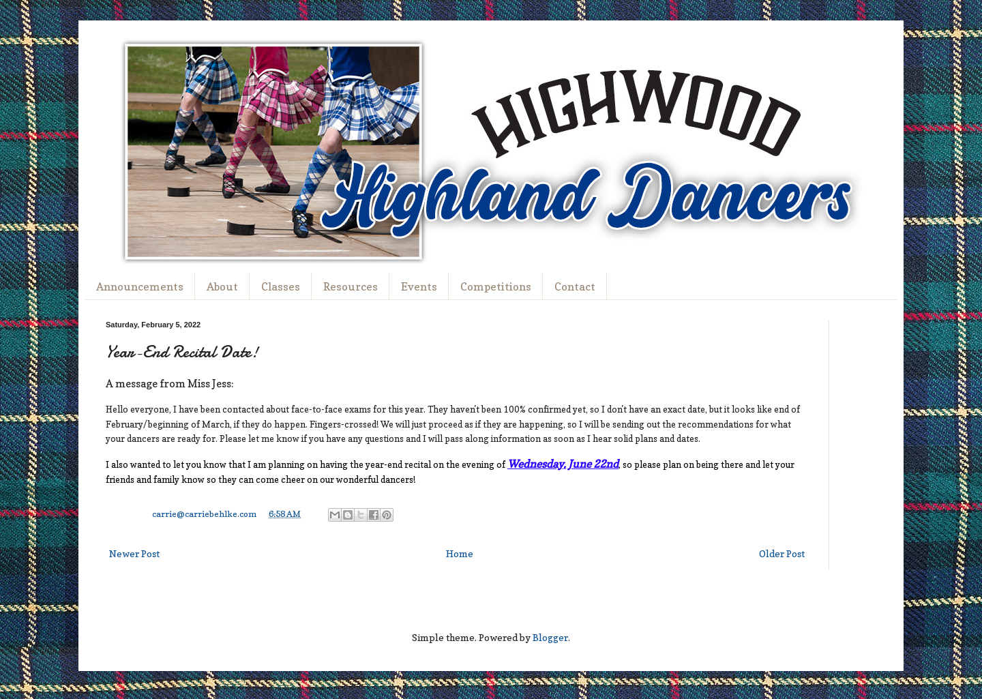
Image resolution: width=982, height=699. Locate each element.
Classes (280, 286)
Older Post (782, 553)
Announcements (139, 286)
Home (459, 553)
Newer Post (134, 553)
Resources (350, 286)
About (222, 286)
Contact (574, 286)
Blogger (550, 637)
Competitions (495, 286)
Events (419, 286)
